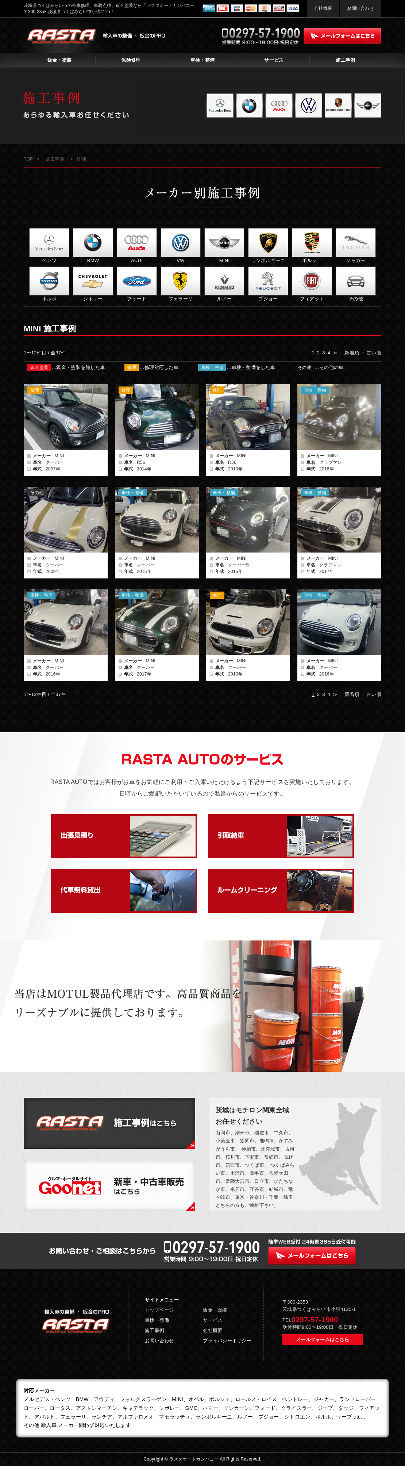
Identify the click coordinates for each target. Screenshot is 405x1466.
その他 (304, 367)
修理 (131, 367)
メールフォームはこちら (322, 1339)
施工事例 (345, 60)
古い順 (374, 352)
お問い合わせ (360, 8)
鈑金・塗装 (59, 60)
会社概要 (323, 8)
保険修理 (130, 60)
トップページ (159, 1310)
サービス (274, 60)
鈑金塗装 (39, 367)
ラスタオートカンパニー (194, 1459)
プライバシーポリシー (227, 1340)
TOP (28, 159)
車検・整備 (202, 60)
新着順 (351, 352)
